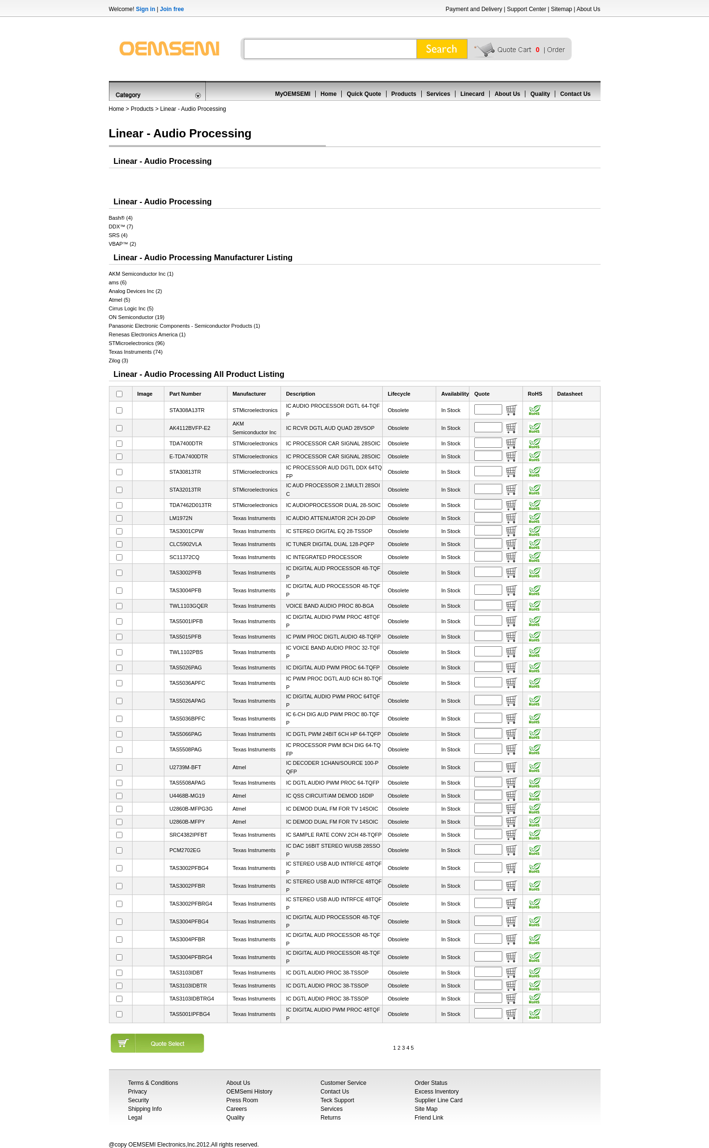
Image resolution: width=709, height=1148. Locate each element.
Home (328, 94)
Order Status (431, 1083)
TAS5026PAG (185, 667)
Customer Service (343, 1083)
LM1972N (180, 518)
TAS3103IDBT (186, 972)
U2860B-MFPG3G (191, 809)
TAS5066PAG (185, 734)
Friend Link (429, 1117)
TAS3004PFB (185, 590)
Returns (331, 1117)
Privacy (137, 1091)
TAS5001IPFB (186, 621)
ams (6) (118, 282)
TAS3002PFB (185, 572)
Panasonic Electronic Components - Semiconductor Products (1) (184, 326)
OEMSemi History (249, 1091)
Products (403, 94)
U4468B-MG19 (186, 796)
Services (438, 94)
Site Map (426, 1109)
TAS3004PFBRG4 (190, 957)
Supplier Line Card (438, 1100)
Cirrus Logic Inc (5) (131, 308)
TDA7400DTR (185, 443)
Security (138, 1100)
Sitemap (561, 9)
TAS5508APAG (187, 783)
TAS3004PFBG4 (188, 921)
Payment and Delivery (474, 9)
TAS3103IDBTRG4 (191, 998)
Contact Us (575, 94)
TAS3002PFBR (187, 886)
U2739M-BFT (185, 767)
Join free (172, 9)
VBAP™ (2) (122, 244)
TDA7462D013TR (190, 505)
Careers (237, 1109)
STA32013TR (185, 490)
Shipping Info (145, 1109)
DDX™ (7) (121, 226)
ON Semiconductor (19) (137, 317)
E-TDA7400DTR (188, 456)
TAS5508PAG (185, 749)
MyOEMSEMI (292, 94)
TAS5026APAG (187, 701)
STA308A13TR (186, 410)
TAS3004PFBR (187, 939)
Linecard (472, 94)
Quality (540, 94)
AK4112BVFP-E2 (189, 428)
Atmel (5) (120, 300)
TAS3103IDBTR (188, 985)
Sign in (145, 9)
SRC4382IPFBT (188, 835)
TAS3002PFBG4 (188, 868)
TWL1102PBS (186, 652)
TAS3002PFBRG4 (190, 904)
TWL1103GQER (188, 606)
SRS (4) (118, 235)
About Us (588, 9)
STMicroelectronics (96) (137, 343)
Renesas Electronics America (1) (147, 334)
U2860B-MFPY (187, 822)
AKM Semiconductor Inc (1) (141, 274)
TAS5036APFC (187, 683)
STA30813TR (185, 472)
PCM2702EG (185, 850)
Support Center (526, 9)
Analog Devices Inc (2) (135, 291)
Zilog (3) (118, 360)
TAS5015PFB (185, 637)
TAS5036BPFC (187, 718)
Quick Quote (364, 94)
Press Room (242, 1100)
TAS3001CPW (186, 531)
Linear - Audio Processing (193, 109)
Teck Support (337, 1100)
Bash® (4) (121, 218)
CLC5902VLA (185, 544)
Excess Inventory (436, 1091)
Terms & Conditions (153, 1083)
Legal (135, 1117)
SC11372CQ (184, 557)
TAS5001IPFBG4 (189, 1014)
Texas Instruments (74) (136, 352)
